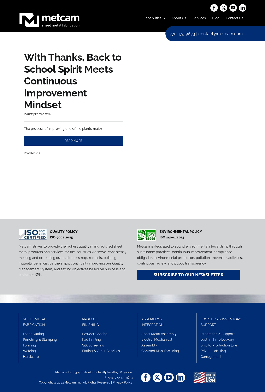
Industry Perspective (37, 113)
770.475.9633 (182, 33)
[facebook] (214, 8)
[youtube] (233, 8)
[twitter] (223, 8)
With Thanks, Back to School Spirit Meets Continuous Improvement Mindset (73, 81)
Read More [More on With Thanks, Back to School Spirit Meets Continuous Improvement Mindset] (31, 153)
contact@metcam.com (220, 33)
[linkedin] (242, 8)
